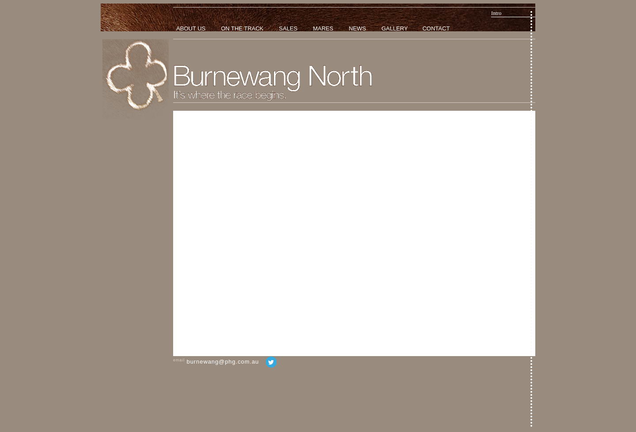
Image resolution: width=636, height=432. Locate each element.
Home (135, 79)
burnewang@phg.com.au (223, 361)
